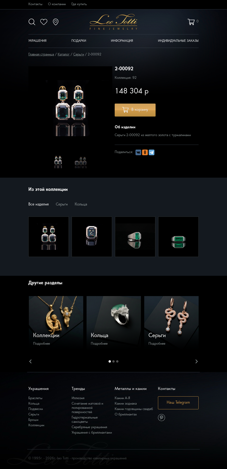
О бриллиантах (126, 414)
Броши (33, 420)
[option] (58, 161)
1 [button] (110, 361)
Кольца (81, 204)
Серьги (62, 204)
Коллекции (36, 425)
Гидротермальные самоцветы (85, 420)
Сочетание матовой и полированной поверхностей (87, 408)
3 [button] (117, 361)
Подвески (35, 409)
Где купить (79, 4)
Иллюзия (78, 398)
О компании (57, 4)
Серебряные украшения (89, 427)
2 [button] (113, 361)
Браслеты (35, 398)
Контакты (35, 4)
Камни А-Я (122, 398)
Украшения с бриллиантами (92, 433)
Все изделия (38, 204)
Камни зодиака (126, 404)
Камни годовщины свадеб (134, 409)
